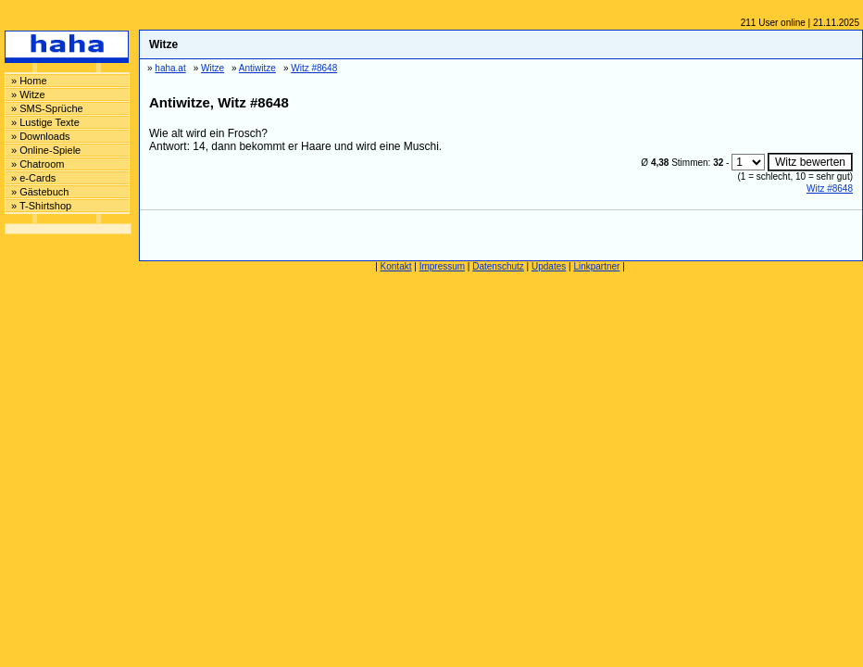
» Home (29, 80)
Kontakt (396, 266)
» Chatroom (37, 164)
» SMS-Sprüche (47, 108)
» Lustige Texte (45, 122)
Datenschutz (498, 266)
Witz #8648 (830, 188)
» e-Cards (33, 177)
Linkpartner (596, 266)
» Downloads (40, 136)
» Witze (28, 94)
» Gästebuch (40, 191)
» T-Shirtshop (41, 205)
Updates (549, 266)
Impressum (442, 266)
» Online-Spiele (46, 150)
